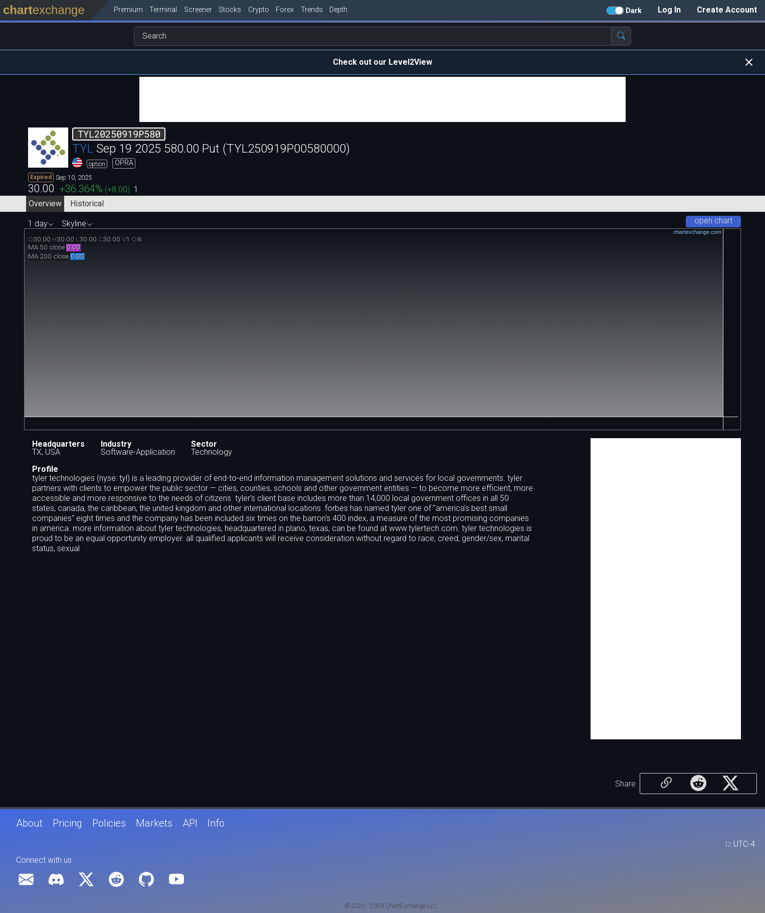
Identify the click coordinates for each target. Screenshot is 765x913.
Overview (45, 203)
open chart (713, 220)
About (29, 823)
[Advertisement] (382, 99)
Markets (154, 823)
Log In (669, 10)
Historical (87, 203)
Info (216, 823)
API (190, 823)
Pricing (67, 823)
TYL (82, 149)
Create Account (727, 10)
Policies (109, 823)
